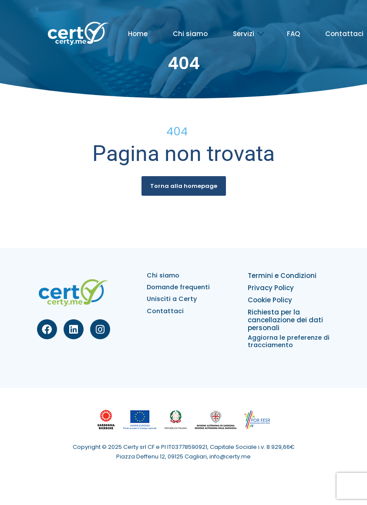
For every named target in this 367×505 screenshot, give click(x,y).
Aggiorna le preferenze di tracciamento (289, 341)
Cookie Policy (270, 299)
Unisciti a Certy (172, 298)
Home (138, 33)
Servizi (243, 33)
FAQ (293, 33)
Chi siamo (190, 33)
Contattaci (344, 33)
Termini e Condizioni (282, 275)
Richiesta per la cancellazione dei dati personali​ (285, 320)
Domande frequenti (178, 287)
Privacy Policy (271, 287)
